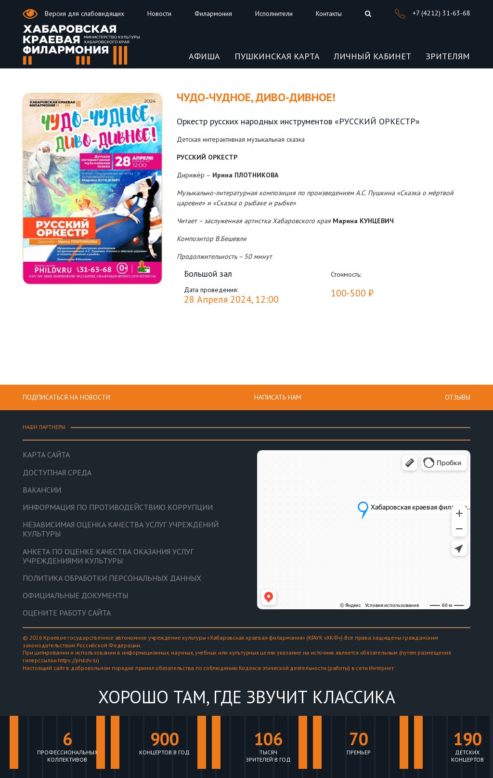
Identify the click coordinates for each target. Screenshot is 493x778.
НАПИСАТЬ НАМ (277, 397)
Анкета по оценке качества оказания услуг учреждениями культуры (108, 556)
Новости (159, 13)
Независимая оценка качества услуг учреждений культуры (121, 529)
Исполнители (274, 13)
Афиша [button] (204, 56)
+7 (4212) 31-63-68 (432, 13)
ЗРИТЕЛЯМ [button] (448, 56)
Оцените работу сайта (67, 612)
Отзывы (457, 397)
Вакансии (42, 490)
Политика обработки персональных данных (112, 578)
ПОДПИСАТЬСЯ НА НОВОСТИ (66, 397)
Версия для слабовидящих (73, 14)
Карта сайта (46, 454)
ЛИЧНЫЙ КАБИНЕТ (372, 56)
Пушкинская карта (277, 56)
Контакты (329, 13)
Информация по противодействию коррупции (118, 507)
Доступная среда (57, 472)
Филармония (213, 13)
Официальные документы (75, 595)
